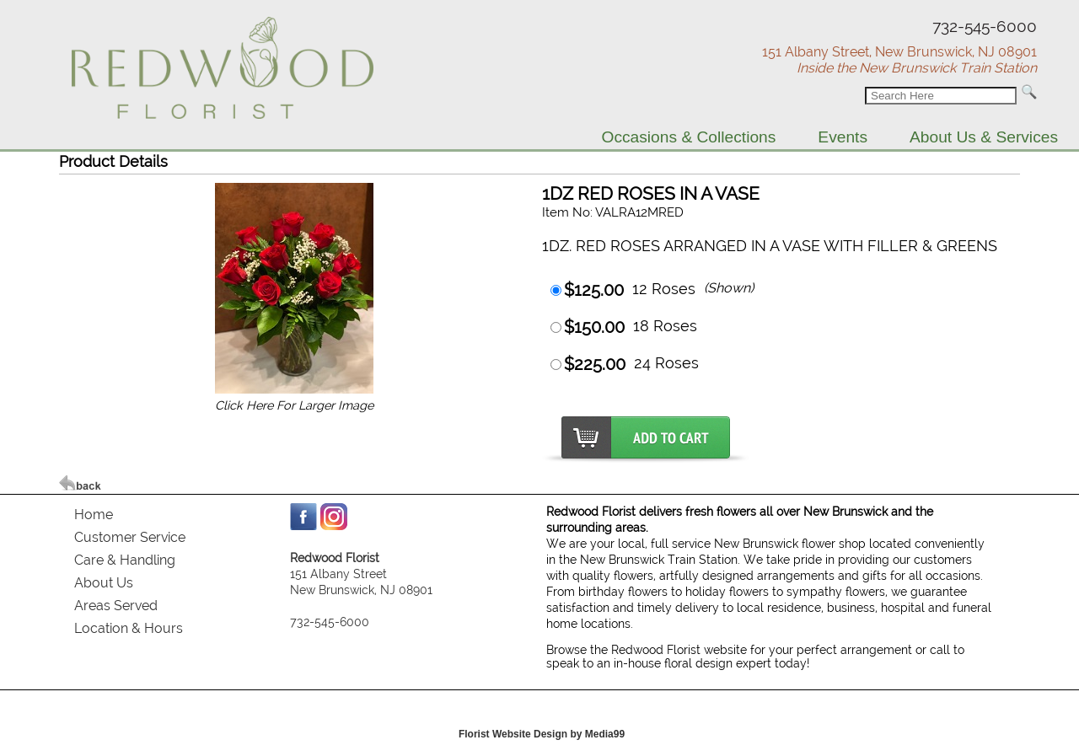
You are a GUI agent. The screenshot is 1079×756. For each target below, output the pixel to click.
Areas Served (116, 606)
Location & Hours (128, 628)
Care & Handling (124, 560)
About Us (103, 583)
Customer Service (129, 537)
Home (93, 515)
